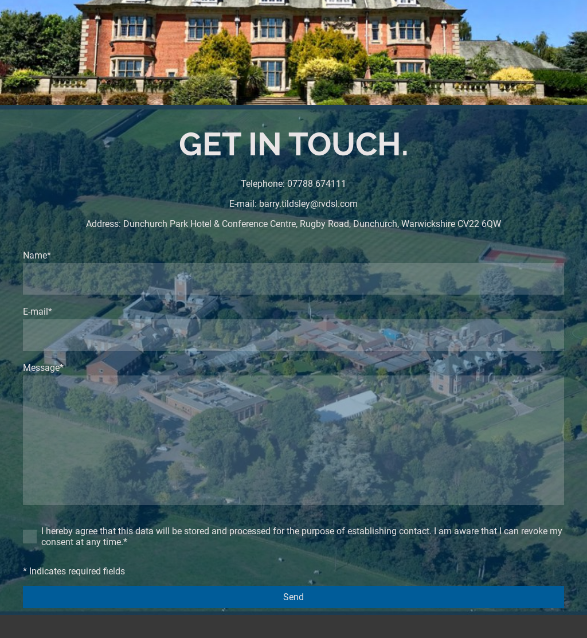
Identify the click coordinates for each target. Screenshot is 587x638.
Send (293, 597)
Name (37, 255)
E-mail (37, 311)
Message (43, 367)
